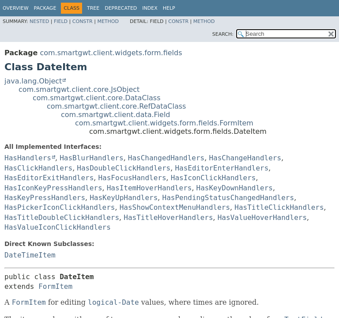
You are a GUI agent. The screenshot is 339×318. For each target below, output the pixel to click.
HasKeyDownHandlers (234, 188)
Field (61, 21)
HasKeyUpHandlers (124, 197)
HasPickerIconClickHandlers (59, 207)
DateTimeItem (30, 255)
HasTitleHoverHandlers (168, 217)
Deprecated (121, 8)
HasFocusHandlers (132, 178)
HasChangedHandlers (166, 158)
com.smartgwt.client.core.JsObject (79, 89)
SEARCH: (223, 34)
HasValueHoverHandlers (262, 217)
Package (45, 8)
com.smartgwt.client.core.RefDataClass (116, 106)
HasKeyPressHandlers (44, 197)
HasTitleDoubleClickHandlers (61, 217)
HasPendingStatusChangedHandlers (228, 197)
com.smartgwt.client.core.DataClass (97, 98)
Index (149, 8)
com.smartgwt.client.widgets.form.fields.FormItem (164, 123)
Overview (16, 8)
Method (108, 21)
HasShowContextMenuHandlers (175, 207)
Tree (93, 8)
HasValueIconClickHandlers (57, 227)
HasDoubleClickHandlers (123, 168)
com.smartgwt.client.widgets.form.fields (111, 53)
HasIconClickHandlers (213, 178)
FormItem (55, 286)
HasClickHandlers (38, 168)
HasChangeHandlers (245, 158)
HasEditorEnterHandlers (221, 168)
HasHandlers (27, 158)
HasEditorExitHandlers (49, 178)
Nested (39, 21)
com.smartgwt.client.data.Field (115, 114)
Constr (82, 21)
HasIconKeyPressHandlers (53, 188)
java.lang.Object (33, 81)
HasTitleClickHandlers (279, 207)
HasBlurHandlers (92, 158)
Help (169, 8)
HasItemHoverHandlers (149, 188)
